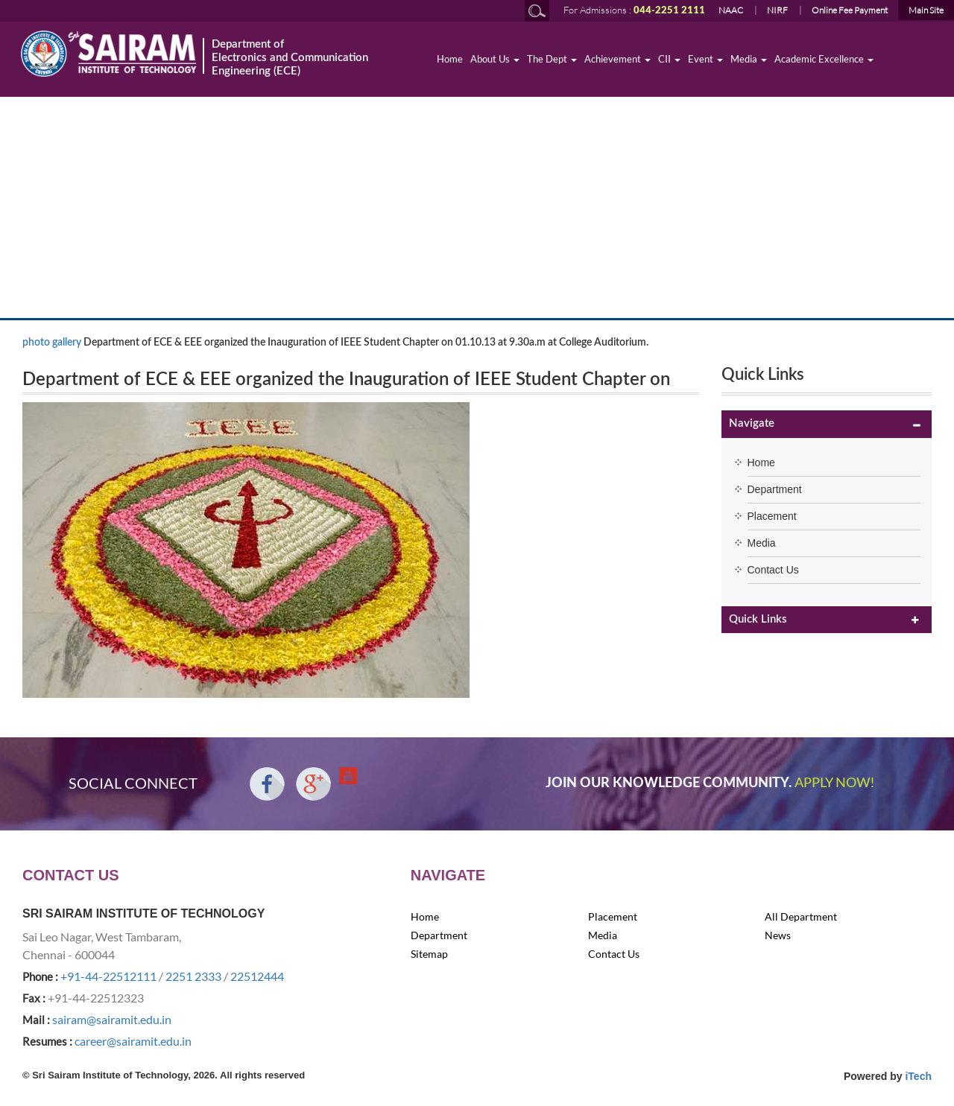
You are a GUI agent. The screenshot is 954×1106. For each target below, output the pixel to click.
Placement (772, 516)
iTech (918, 1076)
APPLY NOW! (834, 783)
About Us (494, 59)
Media (748, 59)
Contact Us (773, 570)
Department (775, 489)
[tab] (826, 424)
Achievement (617, 59)
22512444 (257, 976)
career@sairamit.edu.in (133, 1041)
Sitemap (429, 953)
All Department (801, 916)
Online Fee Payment (850, 10)
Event (705, 59)
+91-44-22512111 (108, 976)
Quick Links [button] (758, 619)
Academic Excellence (824, 59)
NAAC (730, 10)
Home (450, 59)
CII (669, 59)
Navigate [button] (751, 423)
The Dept (552, 59)
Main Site (926, 10)
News (778, 935)
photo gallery (51, 342)
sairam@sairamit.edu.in (111, 1019)
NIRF (777, 10)
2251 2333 (193, 976)
